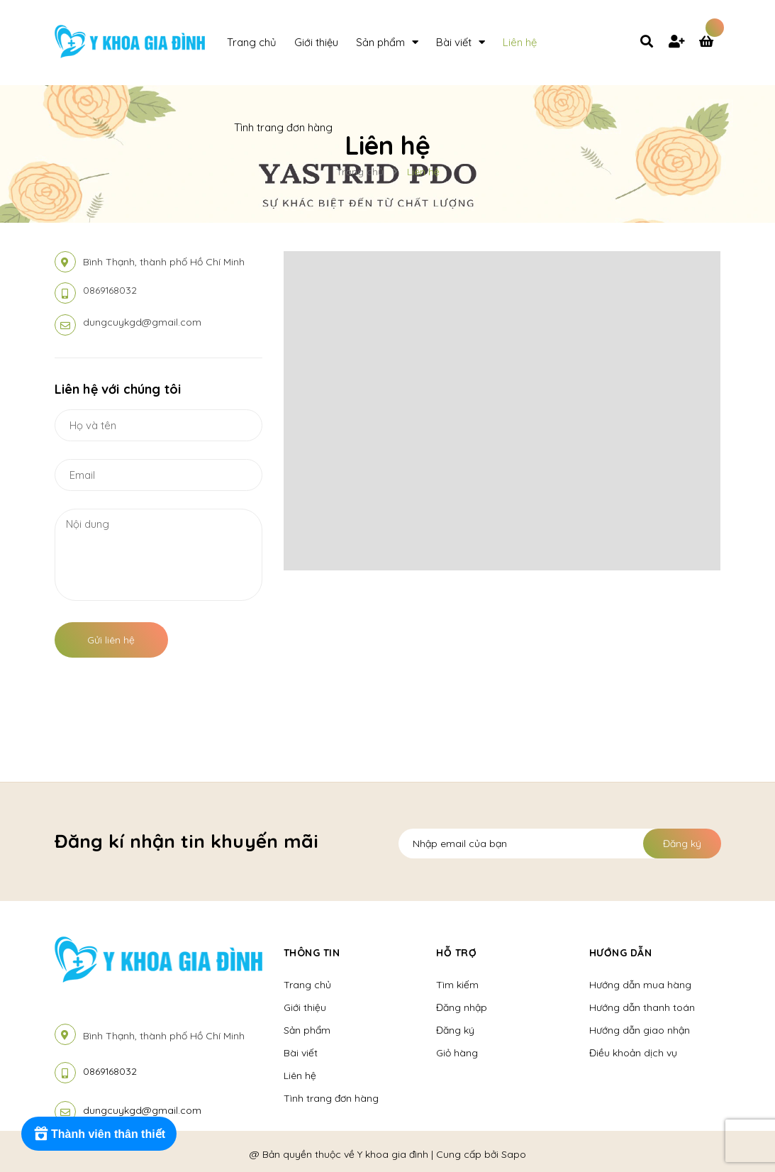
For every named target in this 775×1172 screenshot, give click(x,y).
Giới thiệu (305, 1007)
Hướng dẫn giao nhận (639, 1030)
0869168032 (110, 290)
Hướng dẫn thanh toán (642, 1007)
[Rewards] (99, 1134)
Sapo (513, 1154)
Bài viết (301, 1052)
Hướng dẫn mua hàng (640, 984)
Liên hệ (300, 1075)
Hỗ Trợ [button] (456, 952)
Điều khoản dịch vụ (633, 1052)
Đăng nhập (461, 1007)
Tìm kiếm (457, 984)
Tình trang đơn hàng (331, 1098)
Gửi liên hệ (111, 640)
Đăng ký (682, 843)
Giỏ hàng (457, 1052)
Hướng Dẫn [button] (620, 952)
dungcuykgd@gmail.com (142, 322)
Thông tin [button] (312, 952)
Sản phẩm (307, 1030)
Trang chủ (307, 984)
